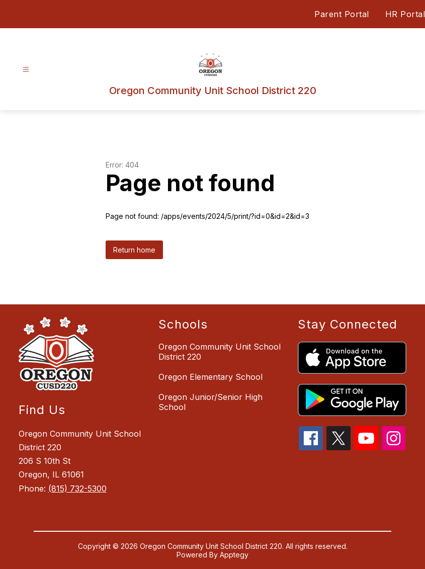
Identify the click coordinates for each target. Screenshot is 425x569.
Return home (134, 250)
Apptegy (234, 554)
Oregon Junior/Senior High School (210, 402)
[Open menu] (26, 69)
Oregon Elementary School (210, 377)
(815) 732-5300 (77, 488)
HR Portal (405, 14)
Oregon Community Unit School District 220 (219, 352)
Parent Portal (341, 14)
